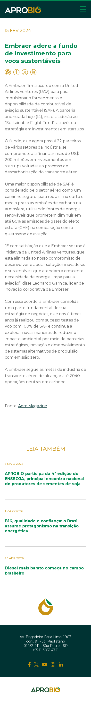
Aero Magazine (32, 406)
